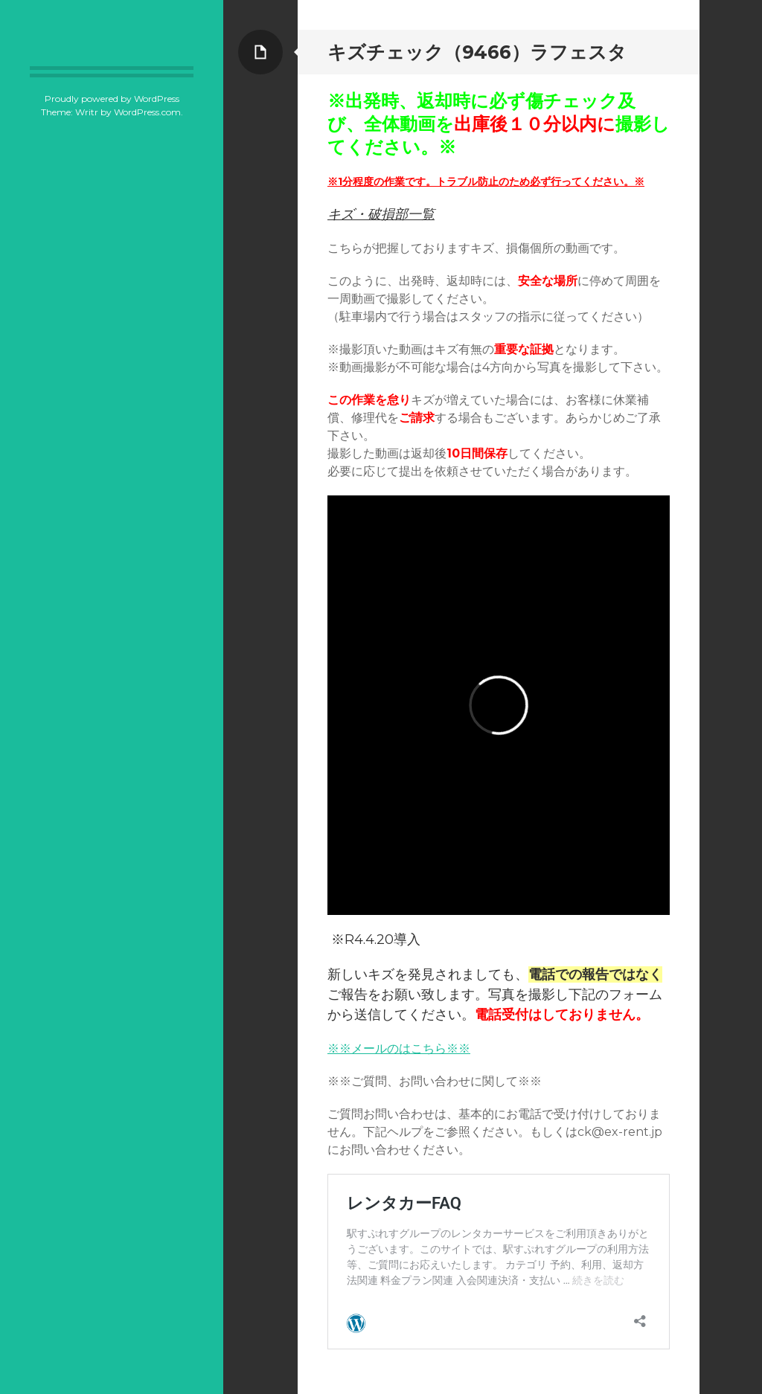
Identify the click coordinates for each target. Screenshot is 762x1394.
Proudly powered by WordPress (112, 98)
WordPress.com (147, 112)
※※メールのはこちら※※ (398, 1048)
